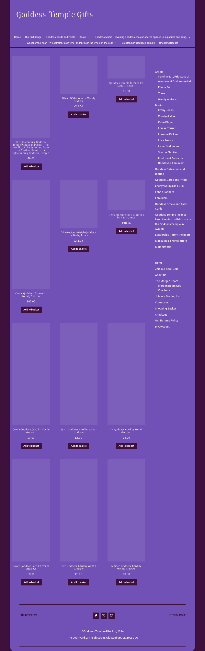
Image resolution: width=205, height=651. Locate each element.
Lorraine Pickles (168, 134)
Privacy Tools (177, 614)
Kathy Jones (166, 110)
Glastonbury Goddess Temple (138, 43)
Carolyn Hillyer (167, 116)
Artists (159, 71)
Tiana (161, 93)
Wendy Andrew (167, 99)
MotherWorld (163, 246)
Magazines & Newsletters (171, 240)
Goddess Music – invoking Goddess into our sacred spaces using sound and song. (141, 37)
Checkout (161, 314)
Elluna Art (164, 87)
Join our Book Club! (167, 268)
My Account (162, 326)
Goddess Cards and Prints (60, 37)
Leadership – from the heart (172, 234)
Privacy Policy (28, 614)
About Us (160, 275)
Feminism (161, 198)
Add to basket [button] (31, 166)
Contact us (161, 302)
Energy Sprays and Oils (169, 185)
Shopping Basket (168, 43)
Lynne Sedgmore (168, 146)
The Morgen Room (166, 281)
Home (17, 37)
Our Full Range (33, 37)
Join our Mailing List (168, 296)
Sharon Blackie (167, 152)
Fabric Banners (164, 192)
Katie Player (165, 122)
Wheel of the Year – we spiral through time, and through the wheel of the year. (70, 43)
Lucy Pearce (165, 140)
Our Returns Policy (166, 320)
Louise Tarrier (167, 128)
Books (82, 37)
